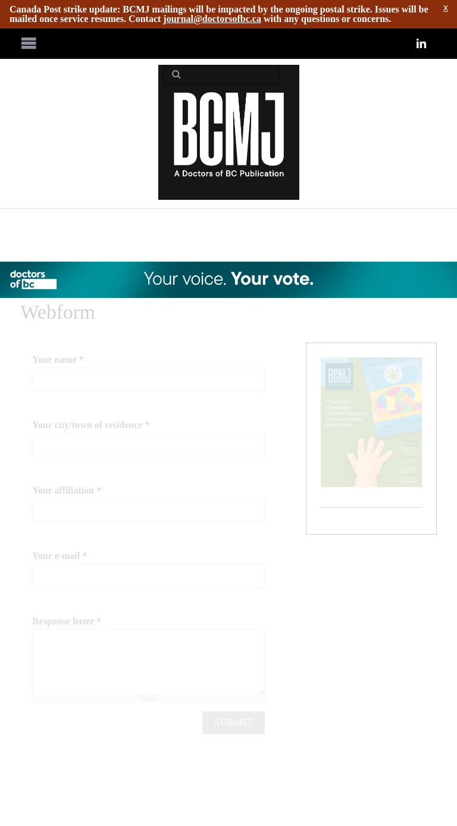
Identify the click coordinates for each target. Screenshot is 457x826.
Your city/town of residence (91, 425)
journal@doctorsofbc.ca (212, 19)
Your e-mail (59, 556)
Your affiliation (66, 490)
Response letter (66, 621)
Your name (58, 359)
